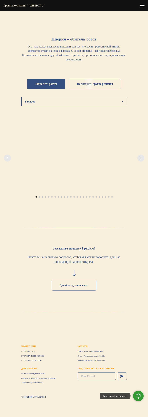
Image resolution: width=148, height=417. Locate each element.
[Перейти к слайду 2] (39, 197)
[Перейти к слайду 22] (102, 197)
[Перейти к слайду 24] (109, 197)
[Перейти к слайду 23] (105, 197)
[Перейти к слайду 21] (99, 197)
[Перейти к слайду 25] (112, 197)
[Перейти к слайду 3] (42, 197)
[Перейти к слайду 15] (80, 197)
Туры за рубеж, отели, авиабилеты (90, 351)
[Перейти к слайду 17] (86, 197)
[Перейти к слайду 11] (67, 197)
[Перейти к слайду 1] (36, 197)
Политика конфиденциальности (33, 374)
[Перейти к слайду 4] (45, 197)
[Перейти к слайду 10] (64, 197)
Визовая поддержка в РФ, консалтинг (92, 360)
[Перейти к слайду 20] (96, 197)
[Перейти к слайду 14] (77, 197)
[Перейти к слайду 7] (55, 197)
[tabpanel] (74, 163)
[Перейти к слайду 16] (83, 197)
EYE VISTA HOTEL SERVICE (32, 356)
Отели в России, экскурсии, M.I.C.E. (91, 356)
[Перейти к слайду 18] (90, 197)
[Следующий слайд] (140, 158)
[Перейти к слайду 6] (52, 197)
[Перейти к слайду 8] (58, 197)
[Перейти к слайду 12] (71, 197)
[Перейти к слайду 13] (74, 197)
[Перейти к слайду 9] (61, 197)
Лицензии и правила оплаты (31, 383)
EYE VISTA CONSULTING (31, 360)
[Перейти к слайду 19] (93, 197)
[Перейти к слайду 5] (49, 197)
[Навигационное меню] (142, 5)
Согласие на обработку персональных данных (38, 378)
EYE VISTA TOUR (28, 351)
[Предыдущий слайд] (7, 158)
